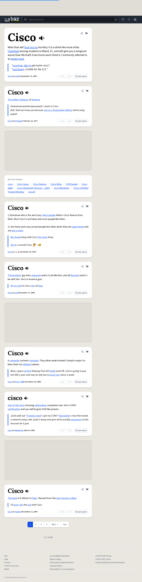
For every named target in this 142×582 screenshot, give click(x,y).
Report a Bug (55, 559)
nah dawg (18, 69)
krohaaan (19, 121)
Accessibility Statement (60, 556)
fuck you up (31, 47)
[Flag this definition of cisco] (87, 396)
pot (29, 505)
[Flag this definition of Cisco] (86, 33)
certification (14, 409)
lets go (27, 65)
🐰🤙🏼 (17, 252)
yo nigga (18, 65)
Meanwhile (64, 416)
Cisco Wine (56, 184)
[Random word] (115, 19)
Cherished (13, 51)
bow (40, 286)
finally (52, 371)
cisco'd (31, 192)
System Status (56, 566)
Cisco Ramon (39, 184)
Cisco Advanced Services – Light (33, 188)
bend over (55, 375)
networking (40, 405)
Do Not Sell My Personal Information (110, 562)
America (36, 99)
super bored (78, 227)
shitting (68, 110)
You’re (13, 245)
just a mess (17, 230)
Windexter (19, 430)
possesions (76, 419)
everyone (36, 275)
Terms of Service (11, 566)
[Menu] (135, 19)
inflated (27, 364)
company (34, 360)
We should (15, 237)
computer (15, 360)
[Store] (123, 19)
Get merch (81, 76)
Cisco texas (23, 184)
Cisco (10, 76)
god (16, 292)
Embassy (23, 99)
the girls (74, 275)
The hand (12, 498)
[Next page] (55, 524)
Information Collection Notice (62, 562)
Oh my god (15, 286)
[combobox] (71, 19)
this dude (42, 237)
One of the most (16, 405)
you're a (48, 110)
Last (65, 524)
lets (33, 286)
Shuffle (48, 537)
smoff (17, 76)
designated (58, 110)
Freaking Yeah (34, 416)
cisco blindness (61, 188)
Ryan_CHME (20, 381)
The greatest (14, 275)
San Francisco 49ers (66, 498)
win (21, 505)
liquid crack (17, 59)
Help (6, 559)
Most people (48, 215)
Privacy (7, 562)
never (16, 505)
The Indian (13, 99)
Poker (34, 498)
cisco (10, 184)
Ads (6, 556)
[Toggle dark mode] (129, 19)
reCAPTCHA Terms (103, 559)
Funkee (18, 511)
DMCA (6, 569)
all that (27, 371)
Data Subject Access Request (62, 569)
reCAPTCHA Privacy (103, 556)
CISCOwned (72, 184)
